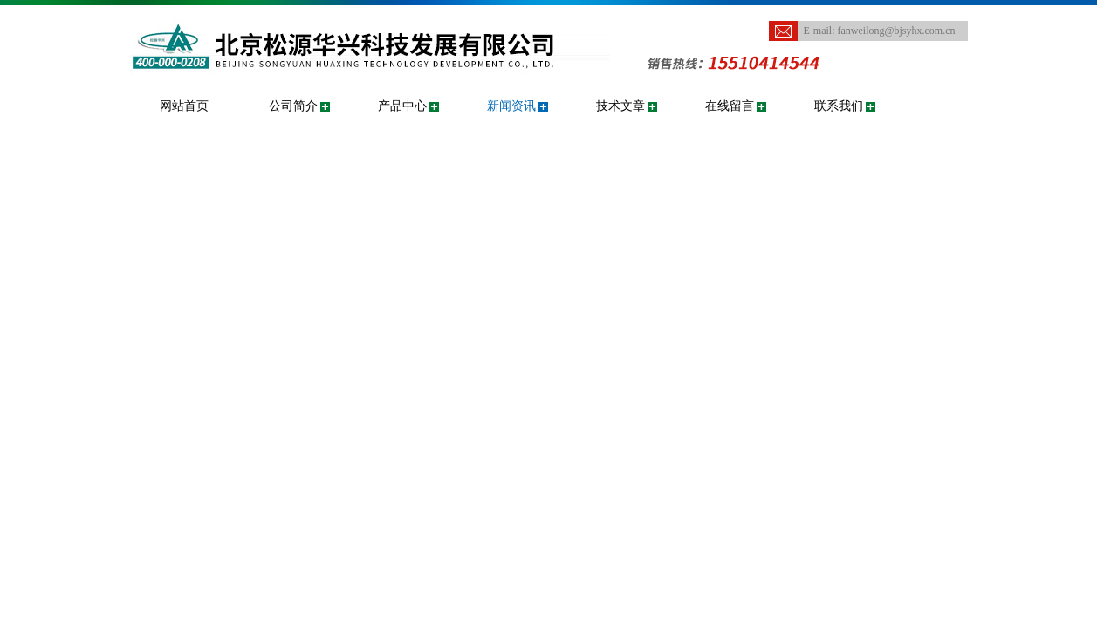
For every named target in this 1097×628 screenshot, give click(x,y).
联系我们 (838, 106)
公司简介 (293, 106)
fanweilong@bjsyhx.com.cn (897, 30)
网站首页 (184, 106)
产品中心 (402, 106)
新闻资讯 (511, 106)
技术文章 (620, 106)
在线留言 (729, 106)
